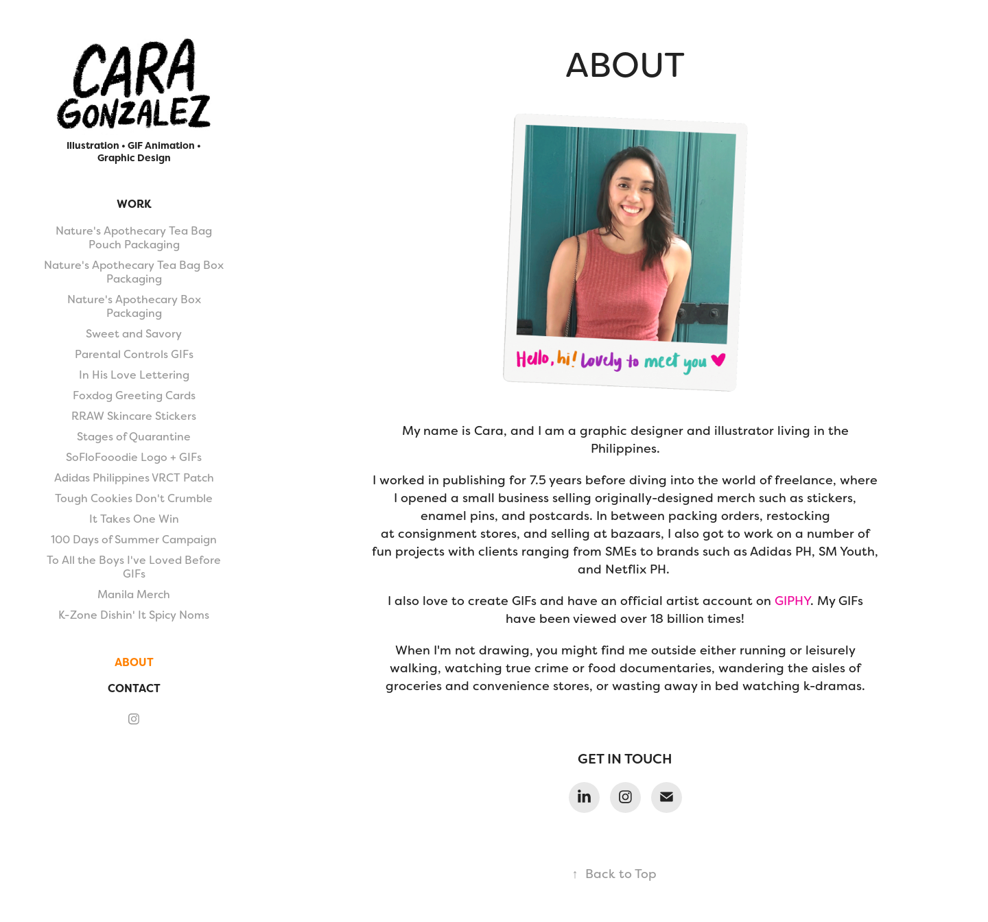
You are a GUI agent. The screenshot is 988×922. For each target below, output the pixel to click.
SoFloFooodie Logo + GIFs (134, 457)
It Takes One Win (134, 519)
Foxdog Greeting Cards (134, 395)
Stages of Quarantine (134, 436)
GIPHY (792, 600)
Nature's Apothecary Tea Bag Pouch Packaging (134, 238)
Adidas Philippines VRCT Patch (134, 478)
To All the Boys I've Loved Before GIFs (134, 567)
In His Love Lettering (134, 375)
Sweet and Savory (134, 334)
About (134, 662)
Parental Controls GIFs (134, 354)
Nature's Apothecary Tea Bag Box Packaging (134, 272)
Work (134, 204)
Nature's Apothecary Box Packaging (134, 306)
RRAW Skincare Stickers (133, 416)
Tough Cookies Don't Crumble (134, 498)
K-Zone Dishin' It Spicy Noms (133, 615)
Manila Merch (133, 594)
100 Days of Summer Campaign (134, 539)
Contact (134, 688)
